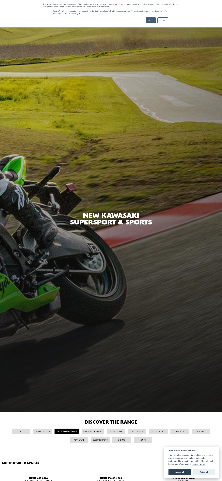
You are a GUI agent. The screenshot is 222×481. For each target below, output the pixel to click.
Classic (200, 431)
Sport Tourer (115, 431)
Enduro (121, 440)
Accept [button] (150, 20)
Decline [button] (163, 20)
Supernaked (137, 431)
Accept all (180, 472)
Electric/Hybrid (100, 440)
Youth (143, 440)
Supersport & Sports (66, 431)
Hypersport (179, 431)
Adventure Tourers (92, 431)
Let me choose (198, 464)
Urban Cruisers (42, 431)
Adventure (79, 440)
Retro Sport (158, 431)
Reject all (204, 472)
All (21, 431)
